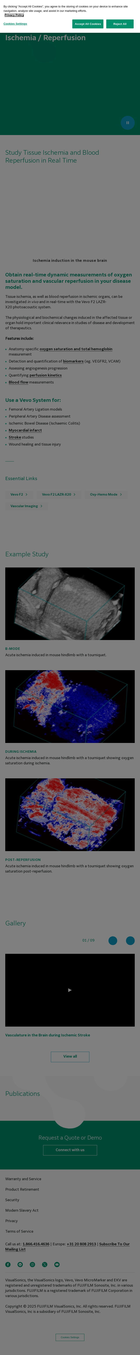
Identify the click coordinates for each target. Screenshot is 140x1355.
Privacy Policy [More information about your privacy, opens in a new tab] (14, 15)
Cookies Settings (15, 23)
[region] (70, 16)
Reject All (119, 24)
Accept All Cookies (88, 24)
